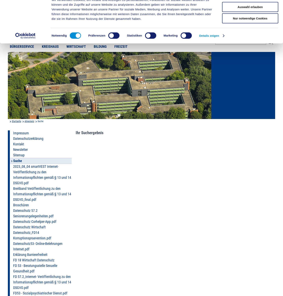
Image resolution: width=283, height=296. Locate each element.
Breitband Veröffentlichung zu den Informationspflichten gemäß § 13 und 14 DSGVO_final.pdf (42, 194)
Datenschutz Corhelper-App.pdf (34, 222)
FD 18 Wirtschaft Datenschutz (33, 260)
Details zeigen (209, 50)
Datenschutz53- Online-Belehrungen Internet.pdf (37, 246)
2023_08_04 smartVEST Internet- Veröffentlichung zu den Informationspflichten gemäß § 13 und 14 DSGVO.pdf (42, 175)
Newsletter (20, 150)
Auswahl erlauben (250, 21)
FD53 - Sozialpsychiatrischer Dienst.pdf (40, 293)
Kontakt (18, 144)
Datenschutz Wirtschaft (29, 227)
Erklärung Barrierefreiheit (30, 255)
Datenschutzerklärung (28, 139)
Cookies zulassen (250, 9)
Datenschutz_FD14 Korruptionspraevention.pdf (32, 235)
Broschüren (21, 205)
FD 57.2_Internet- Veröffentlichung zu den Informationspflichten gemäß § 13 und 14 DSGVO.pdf (42, 282)
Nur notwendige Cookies (250, 32)
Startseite (16, 121)
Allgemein (29, 121)
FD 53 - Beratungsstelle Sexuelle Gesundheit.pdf (35, 268)
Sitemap (19, 155)
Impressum (21, 133)
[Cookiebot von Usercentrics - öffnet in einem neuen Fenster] (25, 50)
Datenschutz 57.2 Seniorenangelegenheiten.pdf (33, 213)
